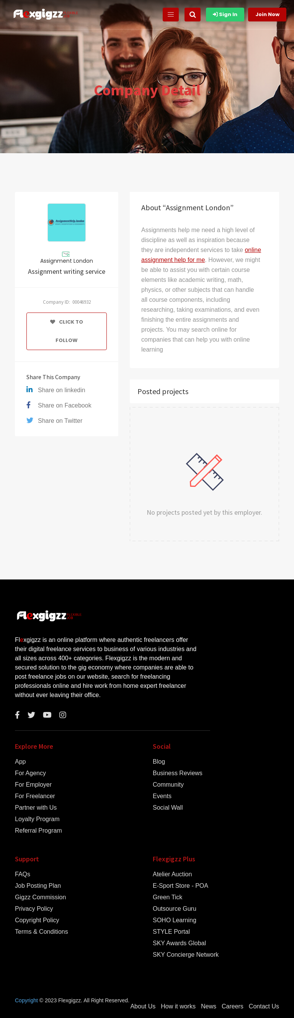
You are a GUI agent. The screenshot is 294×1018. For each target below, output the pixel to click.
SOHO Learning (174, 920)
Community (168, 785)
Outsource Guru (174, 909)
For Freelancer (35, 796)
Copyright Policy (37, 920)
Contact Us (264, 1006)
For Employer (33, 785)
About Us (142, 1006)
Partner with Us (36, 808)
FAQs (22, 874)
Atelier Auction (172, 874)
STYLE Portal (171, 932)
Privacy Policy (34, 909)
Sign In (225, 14)
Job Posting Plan (38, 886)
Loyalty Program (37, 819)
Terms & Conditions (41, 932)
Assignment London (66, 261)
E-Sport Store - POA (180, 886)
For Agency (30, 773)
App (20, 762)
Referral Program (38, 831)
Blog (159, 762)
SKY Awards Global (179, 943)
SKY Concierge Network (186, 955)
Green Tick (167, 897)
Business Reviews (178, 773)
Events (162, 796)
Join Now (267, 14)
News (208, 1006)
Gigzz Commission (40, 897)
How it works (178, 1006)
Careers (232, 1006)
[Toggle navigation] (171, 14)
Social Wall (168, 808)
